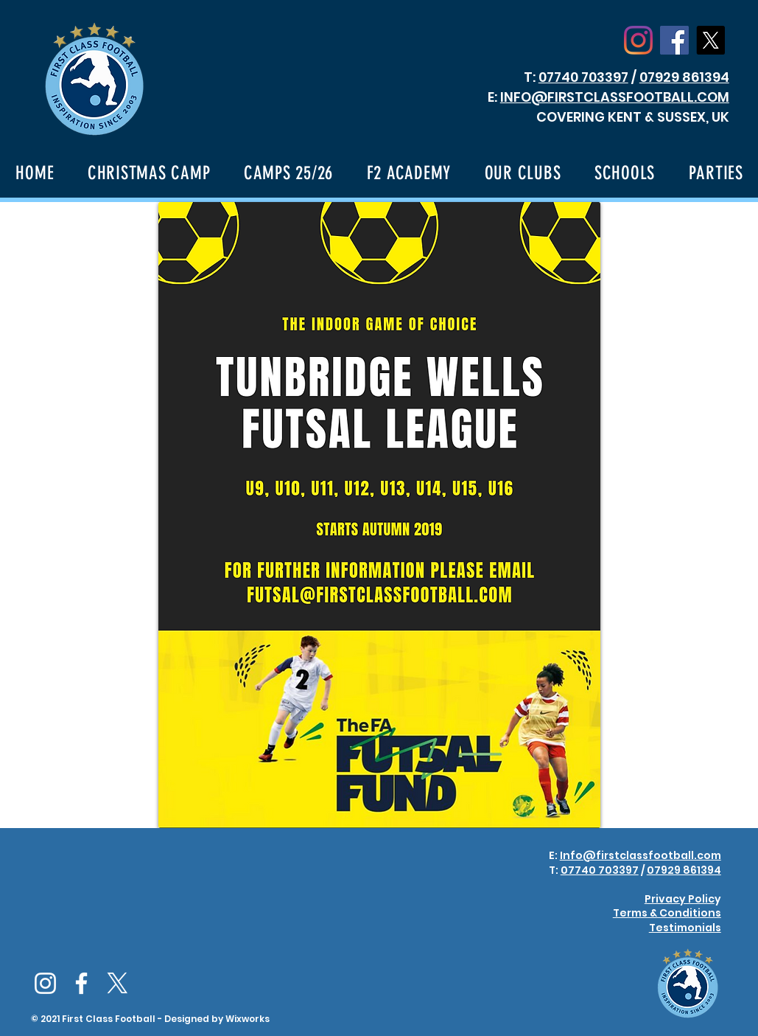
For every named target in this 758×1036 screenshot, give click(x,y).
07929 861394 (684, 77)
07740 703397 (583, 77)
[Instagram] (638, 40)
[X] (710, 40)
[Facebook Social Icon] (674, 40)
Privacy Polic (680, 898)
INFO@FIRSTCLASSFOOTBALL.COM (614, 97)
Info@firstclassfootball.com (640, 855)
